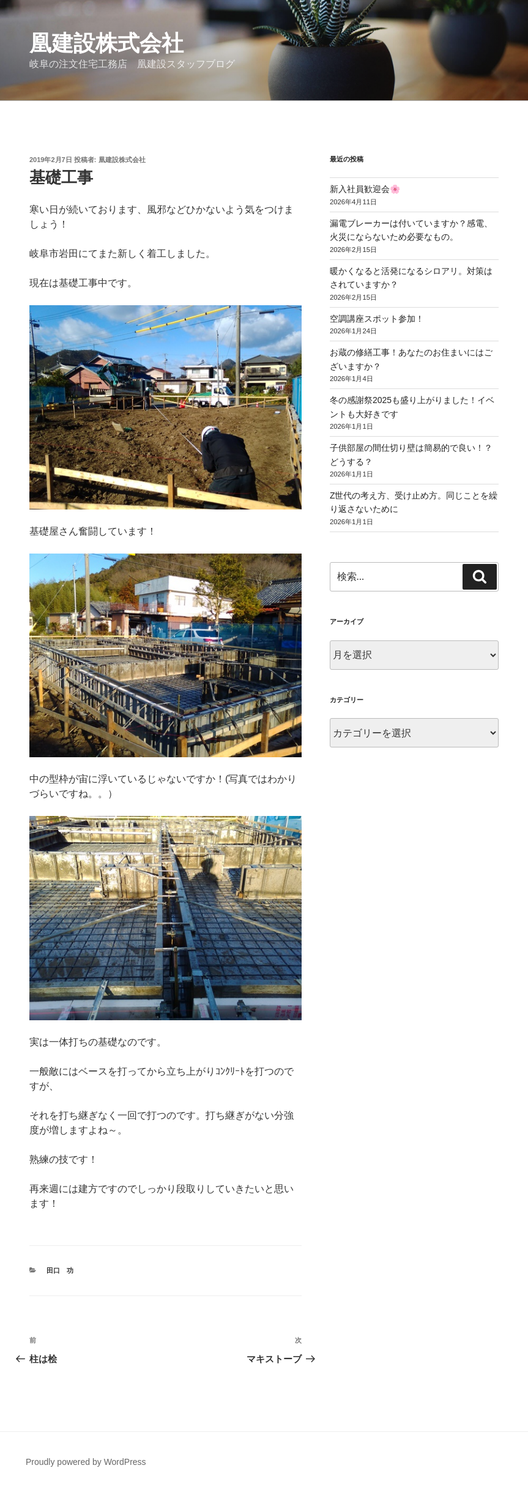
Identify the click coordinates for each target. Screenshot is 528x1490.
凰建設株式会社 (106, 43)
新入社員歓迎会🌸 (365, 189)
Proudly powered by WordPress (86, 1462)
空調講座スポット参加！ (377, 319)
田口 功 (59, 1270)
